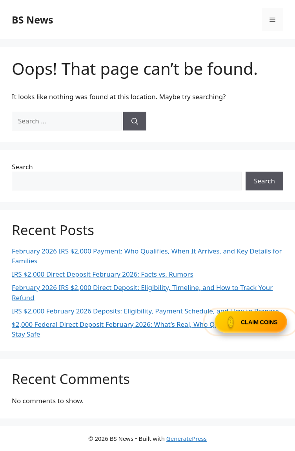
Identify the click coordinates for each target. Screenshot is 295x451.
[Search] (134, 121)
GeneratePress (186, 438)
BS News (32, 19)
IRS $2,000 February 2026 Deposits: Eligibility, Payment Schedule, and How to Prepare (145, 310)
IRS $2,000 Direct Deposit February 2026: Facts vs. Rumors (102, 274)
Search (22, 166)
